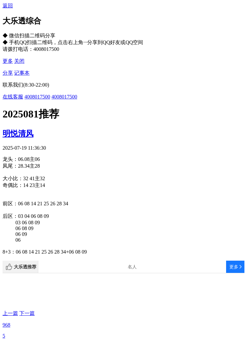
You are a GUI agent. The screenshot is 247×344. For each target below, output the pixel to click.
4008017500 (37, 96)
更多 (8, 61)
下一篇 (27, 313)
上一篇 (10, 313)
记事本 (22, 73)
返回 (8, 5)
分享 (8, 73)
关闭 (19, 61)
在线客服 (13, 96)
